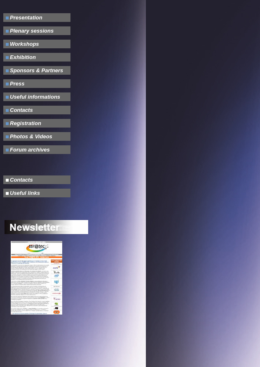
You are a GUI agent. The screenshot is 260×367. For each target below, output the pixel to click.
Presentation (26, 17)
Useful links (25, 193)
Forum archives (30, 150)
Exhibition (23, 57)
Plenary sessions (32, 31)
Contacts (21, 110)
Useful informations (35, 97)
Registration (25, 123)
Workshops (24, 44)
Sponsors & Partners (36, 70)
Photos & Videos (31, 136)
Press (17, 84)
